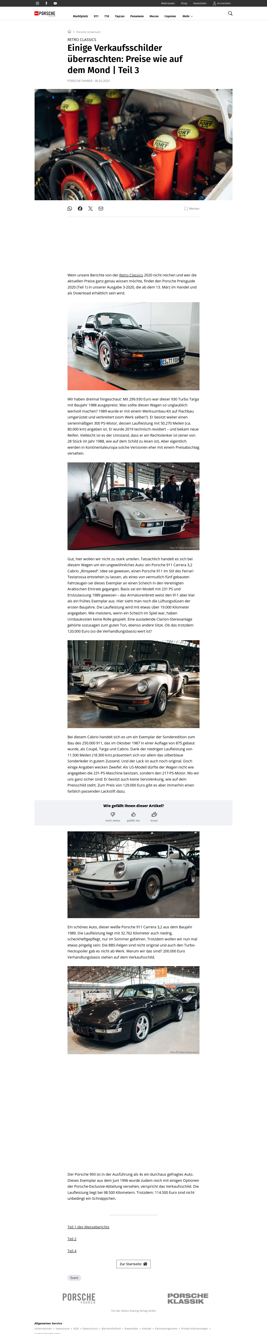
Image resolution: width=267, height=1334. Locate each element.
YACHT (49, 1316)
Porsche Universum (88, 78)
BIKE (129, 1316)
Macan (154, 16)
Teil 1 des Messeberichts (88, 1159)
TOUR (139, 1316)
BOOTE (84, 1316)
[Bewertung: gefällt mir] (133, 813)
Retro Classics (131, 272)
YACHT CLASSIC (66, 1316)
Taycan (119, 16)
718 (106, 16)
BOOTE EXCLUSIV (102, 1316)
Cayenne (170, 16)
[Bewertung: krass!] (154, 813)
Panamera (137, 16)
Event (74, 1210)
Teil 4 (71, 1182)
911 (96, 16)
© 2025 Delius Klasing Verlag (52, 1326)
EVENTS (211, 1316)
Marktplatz (80, 16)
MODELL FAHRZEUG (172, 1316)
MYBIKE (151, 1316)
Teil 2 (71, 1170)
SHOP (37, 1316)
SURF (120, 1316)
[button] (188, 16)
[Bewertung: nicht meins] (113, 813)
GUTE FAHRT (195, 1316)
